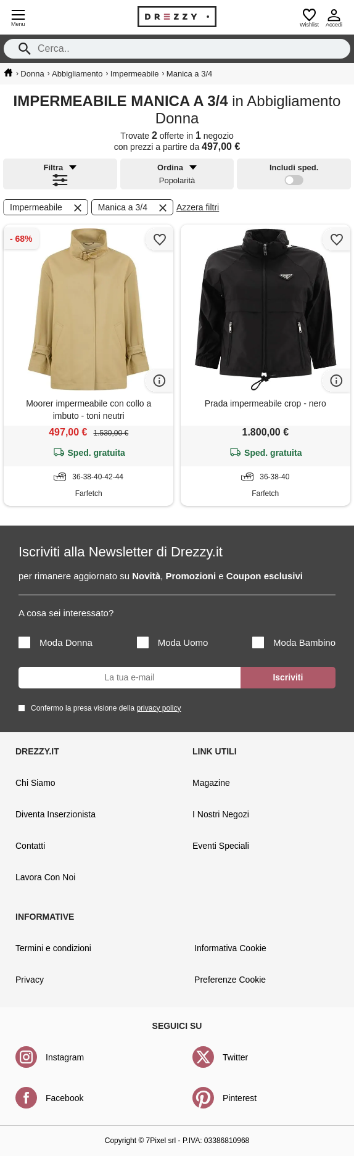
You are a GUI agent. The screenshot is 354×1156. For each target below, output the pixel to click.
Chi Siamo (35, 783)
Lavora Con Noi (45, 877)
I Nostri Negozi (220, 814)
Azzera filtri (197, 207)
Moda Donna (56, 642)
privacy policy (158, 708)
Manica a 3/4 (133, 208)
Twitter (235, 1057)
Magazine (211, 783)
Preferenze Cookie (230, 980)
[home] (8, 72)
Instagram (65, 1057)
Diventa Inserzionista (55, 814)
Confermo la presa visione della (104, 707)
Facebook (64, 1098)
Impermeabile (47, 208)
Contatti (30, 846)
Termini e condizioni (53, 948)
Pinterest (240, 1098)
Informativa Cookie (230, 948)
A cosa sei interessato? (66, 613)
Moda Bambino (293, 642)
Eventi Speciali (220, 846)
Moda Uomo (172, 642)
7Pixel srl (161, 1140)
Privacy (29, 980)
